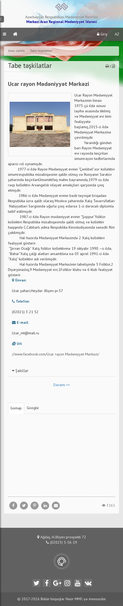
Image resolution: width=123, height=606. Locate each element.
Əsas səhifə (16, 51)
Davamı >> (61, 385)
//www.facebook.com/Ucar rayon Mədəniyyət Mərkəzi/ (55, 354)
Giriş (102, 34)
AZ (117, 34)
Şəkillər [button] (20, 371)
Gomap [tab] (16, 408)
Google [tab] (33, 408)
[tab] (61, 370)
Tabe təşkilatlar (41, 51)
